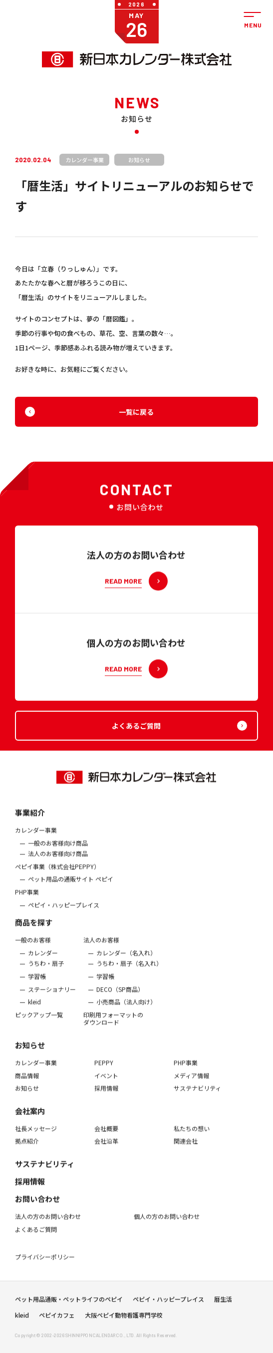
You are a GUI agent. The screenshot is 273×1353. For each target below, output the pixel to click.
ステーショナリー (52, 997)
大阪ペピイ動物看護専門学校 (124, 1319)
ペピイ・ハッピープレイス (63, 912)
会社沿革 (106, 1149)
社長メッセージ (36, 1136)
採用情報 (106, 1096)
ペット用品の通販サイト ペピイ (70, 887)
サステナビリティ (197, 1096)
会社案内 (30, 1118)
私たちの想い (192, 1136)
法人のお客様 (101, 948)
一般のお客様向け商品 (58, 850)
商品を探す (33, 930)
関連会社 (186, 1149)
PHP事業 (27, 899)
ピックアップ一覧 (39, 1022)
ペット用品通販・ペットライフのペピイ (69, 1303)
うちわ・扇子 (46, 971)
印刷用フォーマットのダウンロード (113, 1026)
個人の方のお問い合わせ (167, 1224)
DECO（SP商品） (120, 997)
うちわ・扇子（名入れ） (129, 971)
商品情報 (27, 1083)
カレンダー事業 (36, 837)
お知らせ (30, 1052)
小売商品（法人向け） (126, 1010)
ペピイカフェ (57, 1319)
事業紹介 (30, 819)
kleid (34, 1010)
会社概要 (106, 1136)
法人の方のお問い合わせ (48, 1224)
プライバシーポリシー (45, 1265)
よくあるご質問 (36, 1237)
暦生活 (223, 1303)
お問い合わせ (37, 1206)
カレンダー (43, 960)
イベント (106, 1083)
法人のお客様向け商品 (58, 861)
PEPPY (103, 1070)
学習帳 (37, 984)
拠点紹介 (27, 1149)
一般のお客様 (33, 948)
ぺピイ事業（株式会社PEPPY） (57, 874)
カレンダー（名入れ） (126, 960)
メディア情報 (191, 1083)
